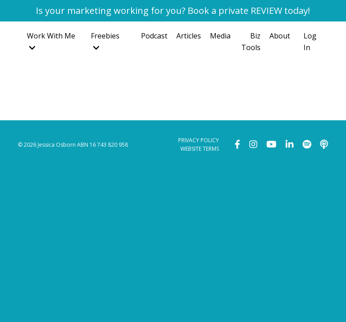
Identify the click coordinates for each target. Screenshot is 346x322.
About (279, 36)
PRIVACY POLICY (198, 140)
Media (220, 36)
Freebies (105, 41)
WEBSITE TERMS (199, 149)
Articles (188, 36)
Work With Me (51, 41)
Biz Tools (251, 41)
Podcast (154, 36)
